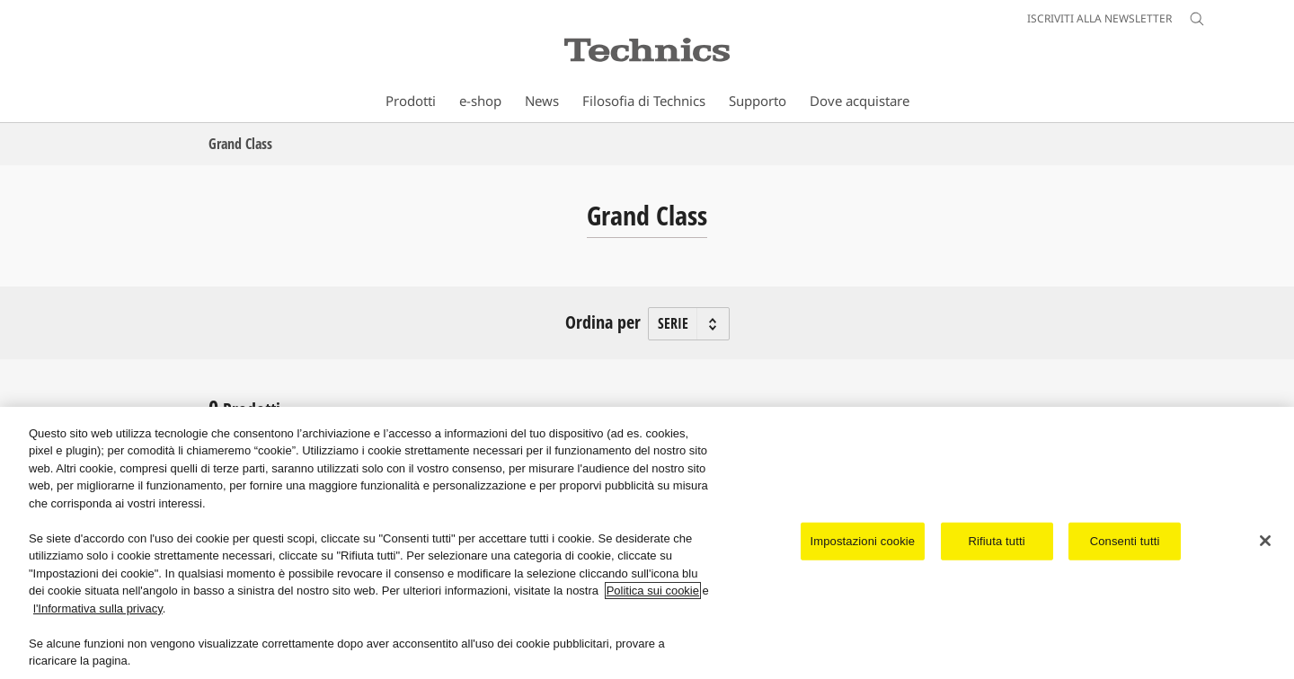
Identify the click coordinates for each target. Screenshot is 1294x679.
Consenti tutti (1125, 541)
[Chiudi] (1265, 541)
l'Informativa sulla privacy (98, 608)
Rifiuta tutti (997, 541)
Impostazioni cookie (863, 541)
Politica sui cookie (653, 591)
